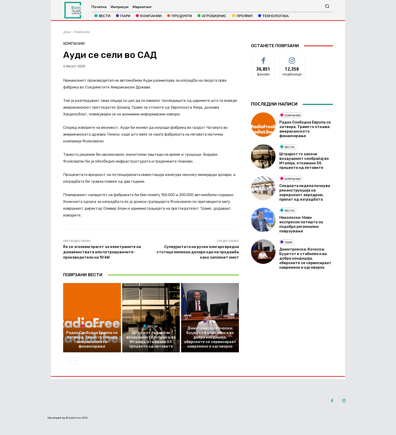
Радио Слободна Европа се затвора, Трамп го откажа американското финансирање (92, 339)
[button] (327, 6)
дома (67, 32)
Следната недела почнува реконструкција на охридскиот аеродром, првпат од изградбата (304, 192)
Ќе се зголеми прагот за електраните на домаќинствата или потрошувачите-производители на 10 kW (102, 252)
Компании (82, 32)
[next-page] (74, 360)
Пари (209, 321)
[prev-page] (66, 360)
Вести (150, 326)
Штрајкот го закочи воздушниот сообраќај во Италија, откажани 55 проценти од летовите (151, 339)
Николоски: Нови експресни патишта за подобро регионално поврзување (301, 224)
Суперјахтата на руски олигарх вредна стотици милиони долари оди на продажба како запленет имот (198, 252)
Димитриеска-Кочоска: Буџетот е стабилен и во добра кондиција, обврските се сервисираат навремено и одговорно (210, 337)
